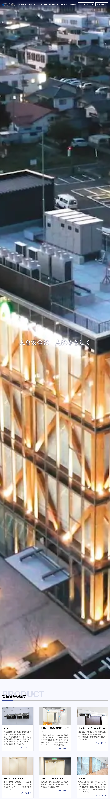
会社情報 (22, 4)
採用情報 (73, 4)
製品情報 (33, 4)
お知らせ (64, 4)
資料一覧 (54, 4)
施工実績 (44, 4)
